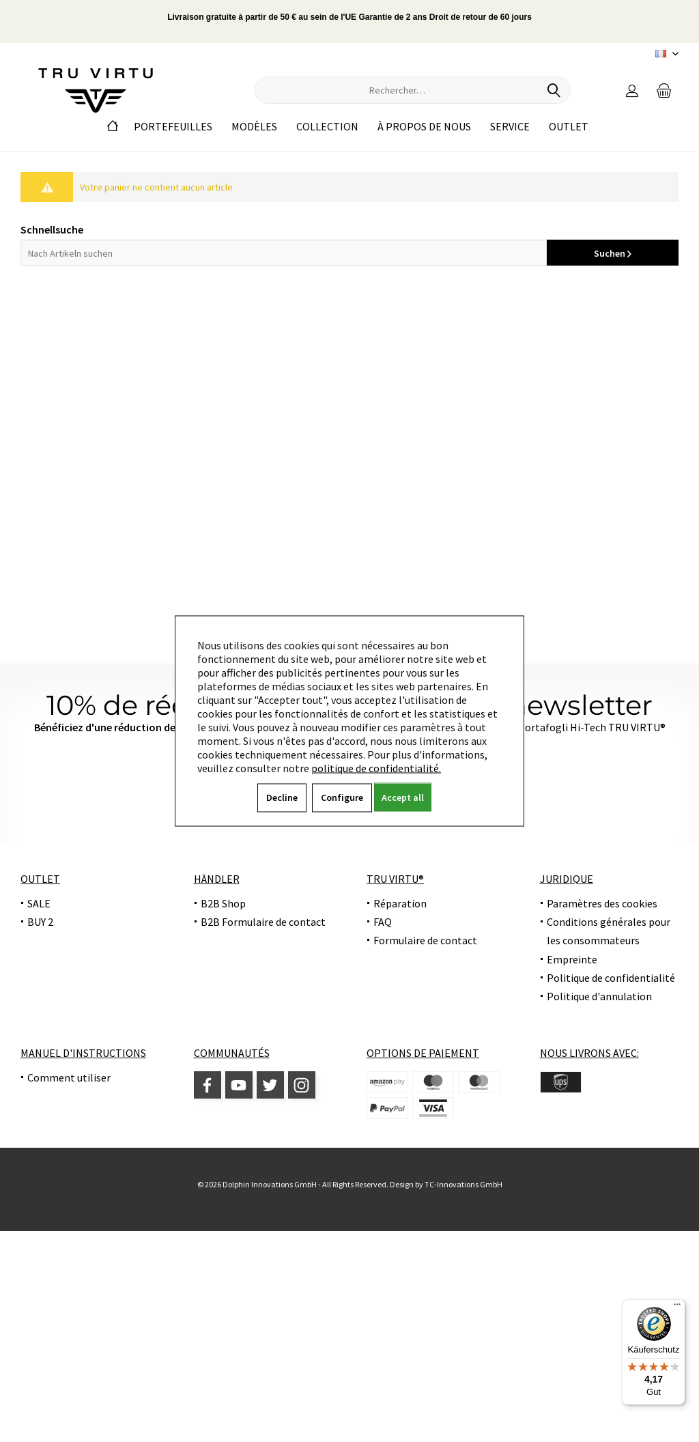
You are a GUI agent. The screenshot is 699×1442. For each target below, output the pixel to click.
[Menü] (677, 1307)
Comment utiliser (69, 1077)
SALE (39, 903)
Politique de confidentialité (611, 978)
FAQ (382, 922)
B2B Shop (223, 903)
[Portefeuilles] (173, 126)
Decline (282, 797)
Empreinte (572, 959)
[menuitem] (664, 90)
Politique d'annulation (599, 996)
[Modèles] (254, 126)
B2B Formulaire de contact (263, 922)
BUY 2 (40, 922)
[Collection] (327, 126)
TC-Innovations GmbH (463, 1184)
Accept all (403, 797)
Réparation (400, 903)
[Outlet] (568, 126)
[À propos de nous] (424, 126)
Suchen (612, 253)
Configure (342, 797)
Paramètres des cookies (602, 903)
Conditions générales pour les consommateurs (608, 931)
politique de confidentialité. (376, 768)
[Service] (510, 126)
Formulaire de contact (425, 940)
